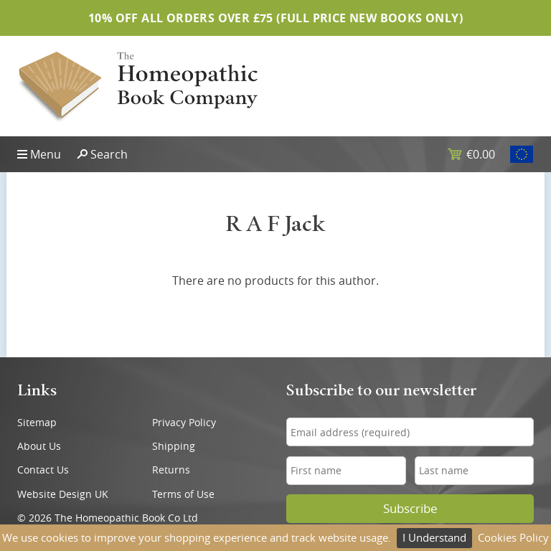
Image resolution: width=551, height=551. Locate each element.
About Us (39, 446)
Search (109, 154)
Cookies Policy (513, 537)
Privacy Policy (184, 422)
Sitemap (37, 422)
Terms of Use (183, 494)
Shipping (173, 446)
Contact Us (43, 469)
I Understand (434, 537)
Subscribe (410, 509)
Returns (171, 469)
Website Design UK (62, 494)
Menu (45, 154)
